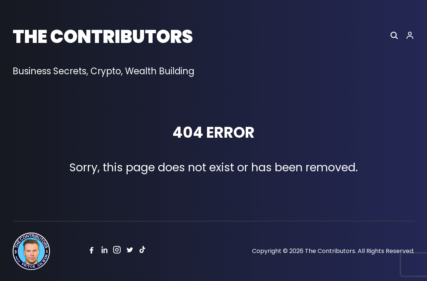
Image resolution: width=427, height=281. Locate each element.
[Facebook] (91, 251)
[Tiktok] (142, 251)
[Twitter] (129, 251)
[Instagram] (116, 251)
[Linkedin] (104, 251)
